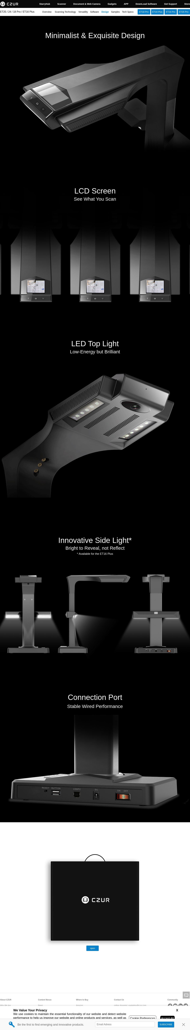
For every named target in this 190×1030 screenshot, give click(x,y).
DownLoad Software (146, 4)
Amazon (79, 1005)
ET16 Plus (157, 12)
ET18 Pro (144, 12)
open (92, 948)
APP (126, 4)
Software (94, 12)
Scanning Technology (65, 12)
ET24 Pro (170, 12)
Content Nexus (45, 1000)
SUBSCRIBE (166, 1024)
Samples (115, 12)
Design (105, 12)
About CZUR (5, 1000)
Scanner (61, 4)
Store (187, 4)
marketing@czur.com (137, 1005)
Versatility (83, 12)
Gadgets (112, 4)
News (40, 1005)
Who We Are (5, 1005)
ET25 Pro (183, 12)
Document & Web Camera (86, 4)
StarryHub (44, 4)
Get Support (170, 4)
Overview (46, 12)
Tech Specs (127, 12)
